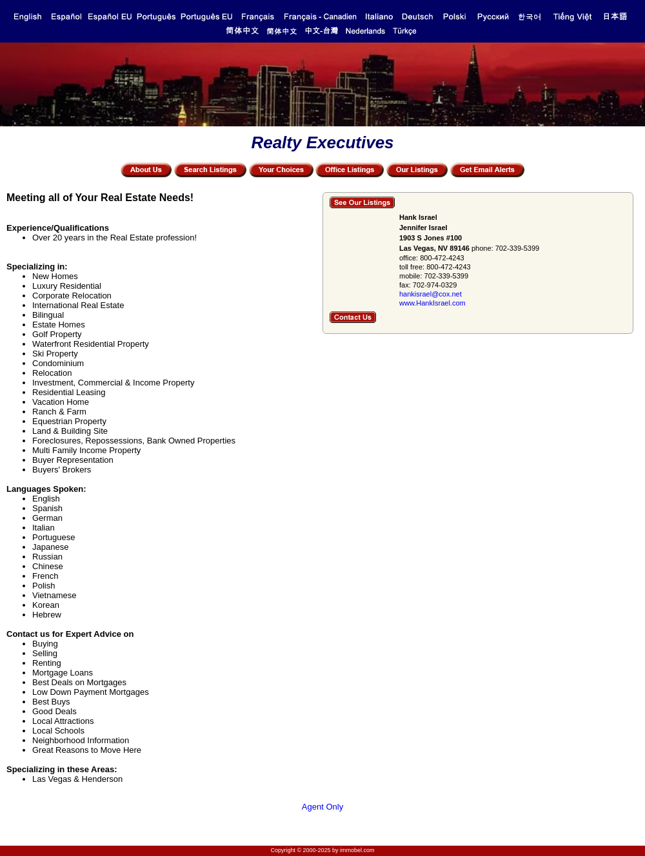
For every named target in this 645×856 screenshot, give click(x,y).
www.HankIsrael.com (432, 303)
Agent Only (322, 807)
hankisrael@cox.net (430, 294)
